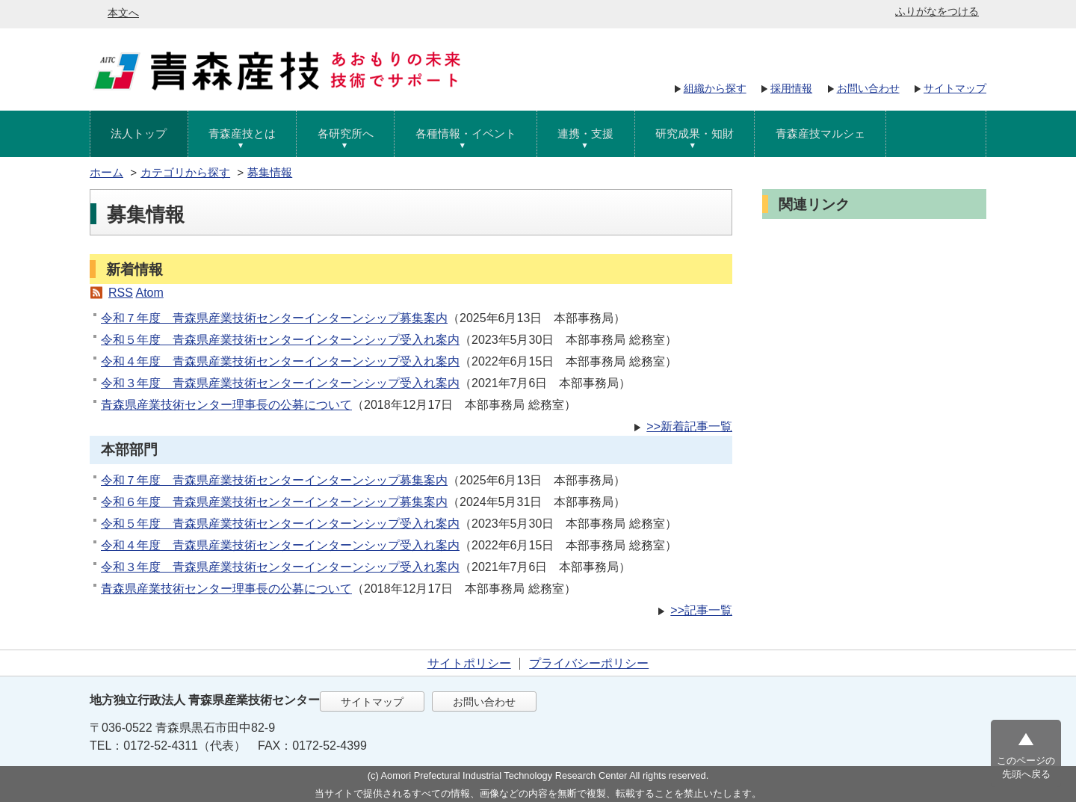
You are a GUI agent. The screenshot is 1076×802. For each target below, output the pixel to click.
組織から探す (715, 88)
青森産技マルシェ (820, 133)
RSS (120, 292)
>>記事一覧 (701, 610)
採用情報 (791, 88)
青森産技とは (242, 133)
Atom (149, 292)
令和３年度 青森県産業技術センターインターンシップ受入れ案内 (280, 383)
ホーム (106, 172)
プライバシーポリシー (589, 663)
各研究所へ (346, 133)
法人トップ (139, 133)
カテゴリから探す (185, 172)
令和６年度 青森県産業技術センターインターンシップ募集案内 (274, 502)
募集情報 (269, 172)
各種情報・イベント (465, 133)
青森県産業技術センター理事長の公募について (226, 404)
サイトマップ (955, 88)
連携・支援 (585, 133)
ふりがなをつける (937, 11)
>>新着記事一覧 (689, 426)
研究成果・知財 (694, 133)
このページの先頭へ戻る (1026, 767)
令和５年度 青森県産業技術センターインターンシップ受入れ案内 (280, 339)
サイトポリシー (469, 663)
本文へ (123, 13)
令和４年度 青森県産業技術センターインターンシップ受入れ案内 (280, 361)
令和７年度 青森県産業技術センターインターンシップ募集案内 (274, 318)
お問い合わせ (868, 88)
